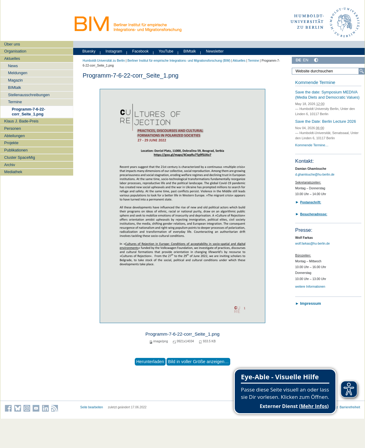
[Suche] (362, 71)
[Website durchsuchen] (328, 71)
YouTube (166, 51)
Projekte (11, 142)
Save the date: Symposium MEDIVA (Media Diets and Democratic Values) (327, 95)
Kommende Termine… (311, 145)
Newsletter (215, 51)
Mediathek (13, 171)
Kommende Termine (315, 82)
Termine (15, 102)
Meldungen (17, 73)
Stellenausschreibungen (29, 95)
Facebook (140, 51)
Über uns (12, 44)
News (13, 66)
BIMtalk (14, 87)
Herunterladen (150, 361)
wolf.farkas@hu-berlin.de (312, 243)
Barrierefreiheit (350, 407)
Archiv (9, 164)
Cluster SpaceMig (19, 157)
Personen (12, 128)
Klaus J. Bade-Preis (21, 121)
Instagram (114, 51)
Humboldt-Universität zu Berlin (104, 60)
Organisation (15, 51)
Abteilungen (14, 135)
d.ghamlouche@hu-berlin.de (315, 174)
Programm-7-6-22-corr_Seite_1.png (28, 111)
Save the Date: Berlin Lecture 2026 (325, 121)
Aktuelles (12, 58)
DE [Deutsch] (298, 60)
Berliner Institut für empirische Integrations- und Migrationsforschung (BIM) (179, 60)
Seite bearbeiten (91, 407)
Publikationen (16, 150)
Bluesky (88, 51)
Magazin (15, 80)
